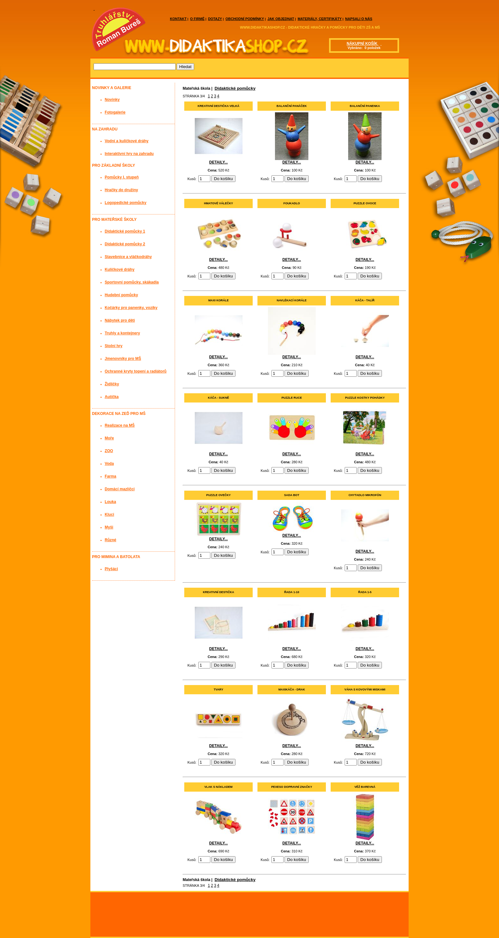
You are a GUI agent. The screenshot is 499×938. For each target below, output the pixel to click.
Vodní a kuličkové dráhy (127, 141)
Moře (109, 438)
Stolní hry (114, 346)
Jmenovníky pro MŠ (123, 358)
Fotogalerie (115, 112)
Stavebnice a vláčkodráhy (128, 257)
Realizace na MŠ (120, 425)
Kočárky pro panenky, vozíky (131, 307)
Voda (109, 463)
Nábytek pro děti (120, 320)
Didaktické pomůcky (235, 88)
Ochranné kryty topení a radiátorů (135, 371)
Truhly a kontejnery (122, 333)
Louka (110, 502)
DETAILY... (218, 162)
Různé (110, 540)
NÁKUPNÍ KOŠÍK (362, 43)
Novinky (112, 99)
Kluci (109, 514)
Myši (109, 527)
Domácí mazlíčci (120, 489)
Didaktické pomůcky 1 (125, 231)
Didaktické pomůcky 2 (125, 244)
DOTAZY (215, 19)
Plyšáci (111, 569)
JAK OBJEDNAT (280, 19)
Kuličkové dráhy (119, 269)
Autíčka (112, 397)
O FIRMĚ (197, 19)
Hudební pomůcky (121, 295)
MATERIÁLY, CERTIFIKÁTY (319, 19)
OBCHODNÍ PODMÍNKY (245, 19)
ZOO (109, 451)
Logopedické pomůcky (125, 202)
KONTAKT (178, 19)
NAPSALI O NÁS (358, 19)
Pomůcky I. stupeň (122, 177)
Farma (110, 476)
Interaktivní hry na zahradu (129, 153)
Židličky (112, 384)
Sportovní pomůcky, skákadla (132, 282)
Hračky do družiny (121, 190)
